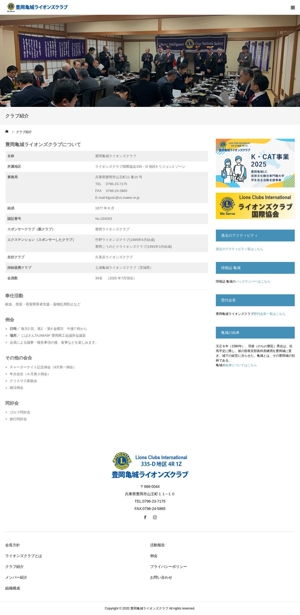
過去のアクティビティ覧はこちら (239, 249)
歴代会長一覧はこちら (269, 314)
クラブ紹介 (14, 566)
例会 (153, 556)
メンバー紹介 (16, 577)
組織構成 (12, 588)
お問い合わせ (161, 577)
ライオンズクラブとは (23, 556)
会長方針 (12, 545)
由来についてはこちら (241, 365)
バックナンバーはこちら (253, 281)
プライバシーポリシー (168, 566)
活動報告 (157, 545)
